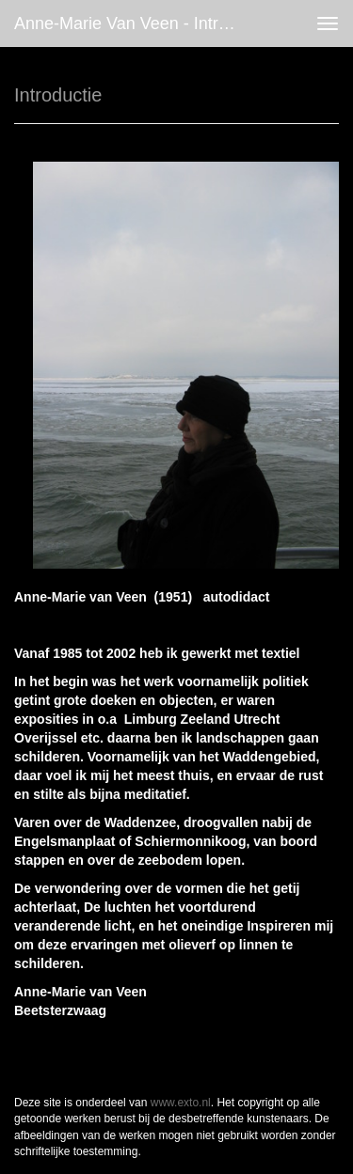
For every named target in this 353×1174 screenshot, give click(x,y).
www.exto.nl (181, 1102)
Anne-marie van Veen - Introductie (135, 23)
